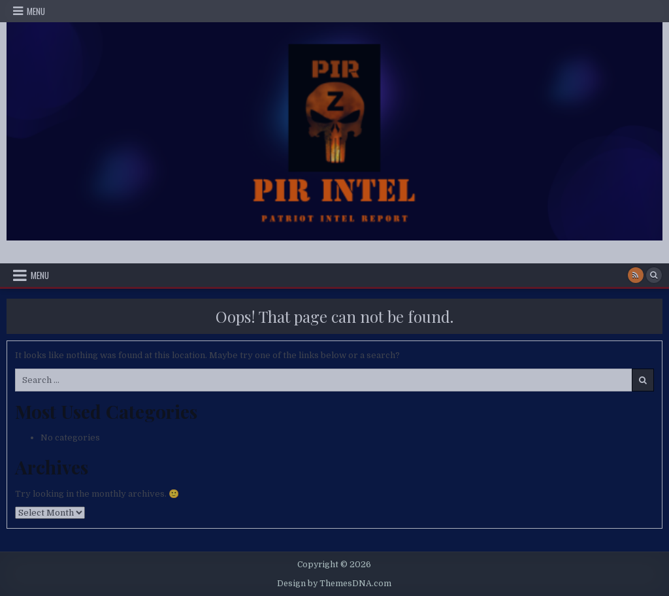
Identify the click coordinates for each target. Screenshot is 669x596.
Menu (36, 11)
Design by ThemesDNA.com (334, 583)
